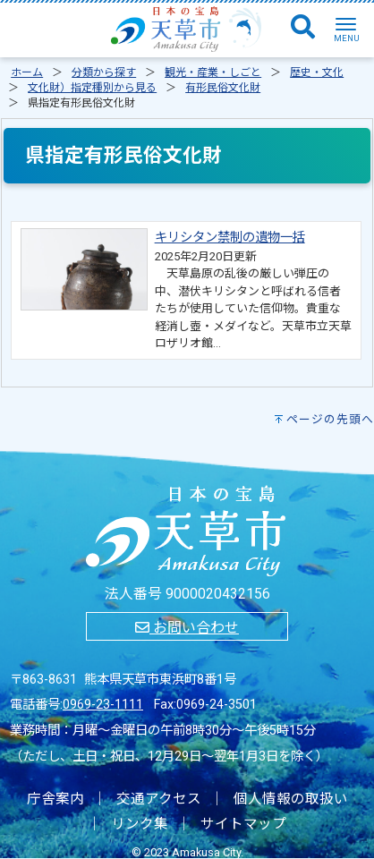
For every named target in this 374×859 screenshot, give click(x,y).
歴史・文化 (317, 72)
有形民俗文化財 (222, 87)
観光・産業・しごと (213, 72)
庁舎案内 (55, 799)
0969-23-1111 (103, 704)
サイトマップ (243, 824)
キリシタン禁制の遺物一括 (230, 237)
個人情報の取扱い (291, 799)
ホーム (27, 72)
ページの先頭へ (330, 419)
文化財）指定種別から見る (92, 87)
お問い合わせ (187, 627)
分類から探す (104, 72)
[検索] (303, 27)
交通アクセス (158, 799)
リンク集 (139, 824)
